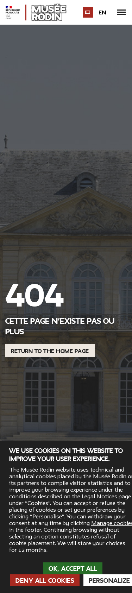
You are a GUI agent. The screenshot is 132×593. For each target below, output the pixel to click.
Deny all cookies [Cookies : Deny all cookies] (44, 580)
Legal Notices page (106, 496)
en (102, 12)
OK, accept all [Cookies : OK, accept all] (73, 568)
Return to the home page (50, 351)
